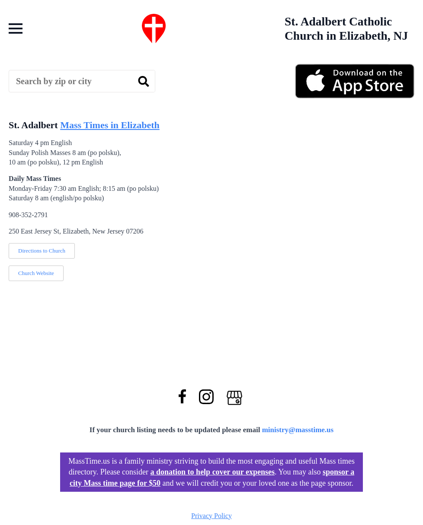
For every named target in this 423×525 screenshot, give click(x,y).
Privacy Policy (211, 515)
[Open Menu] (15, 28)
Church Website (36, 273)
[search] (143, 81)
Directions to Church (41, 250)
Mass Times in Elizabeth (110, 125)
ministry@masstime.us (298, 430)
